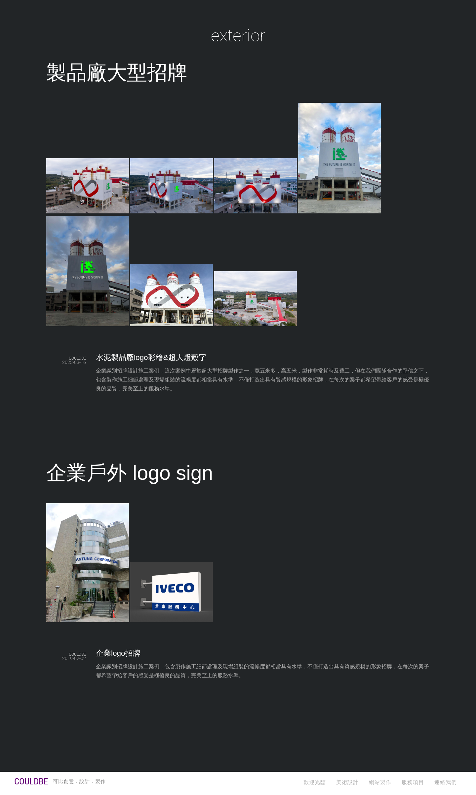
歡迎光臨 (314, 782)
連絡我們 (445, 782)
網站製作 (380, 782)
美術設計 (347, 782)
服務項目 (413, 782)
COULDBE (77, 358)
